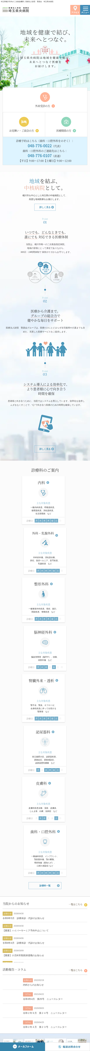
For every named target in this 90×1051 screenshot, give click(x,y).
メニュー (85, 11)
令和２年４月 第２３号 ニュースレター (45, 830)
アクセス (75, 10)
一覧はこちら (75, 707)
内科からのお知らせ (33, 788)
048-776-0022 (40, 145)
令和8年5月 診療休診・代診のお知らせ (23, 721)
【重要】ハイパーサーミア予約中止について (26, 734)
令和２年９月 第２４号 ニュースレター (45, 816)
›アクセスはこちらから (45, 1009)
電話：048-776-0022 (33, 1021)
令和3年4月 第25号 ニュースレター (43, 802)
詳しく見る (45, 208)
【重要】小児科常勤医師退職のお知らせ (23, 758)
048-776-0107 (40, 155)
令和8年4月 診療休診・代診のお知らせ (23, 746)
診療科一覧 (45, 689)
